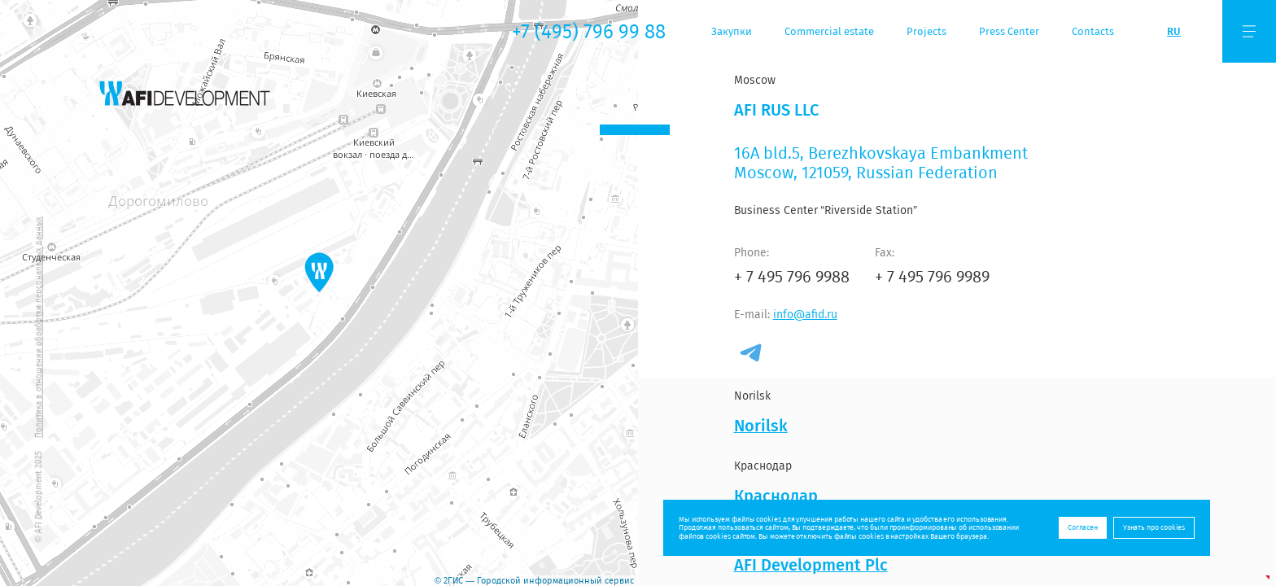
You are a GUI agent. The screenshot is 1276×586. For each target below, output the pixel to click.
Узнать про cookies (1154, 527)
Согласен (1083, 527)
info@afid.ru (805, 314)
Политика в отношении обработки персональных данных (39, 326)
